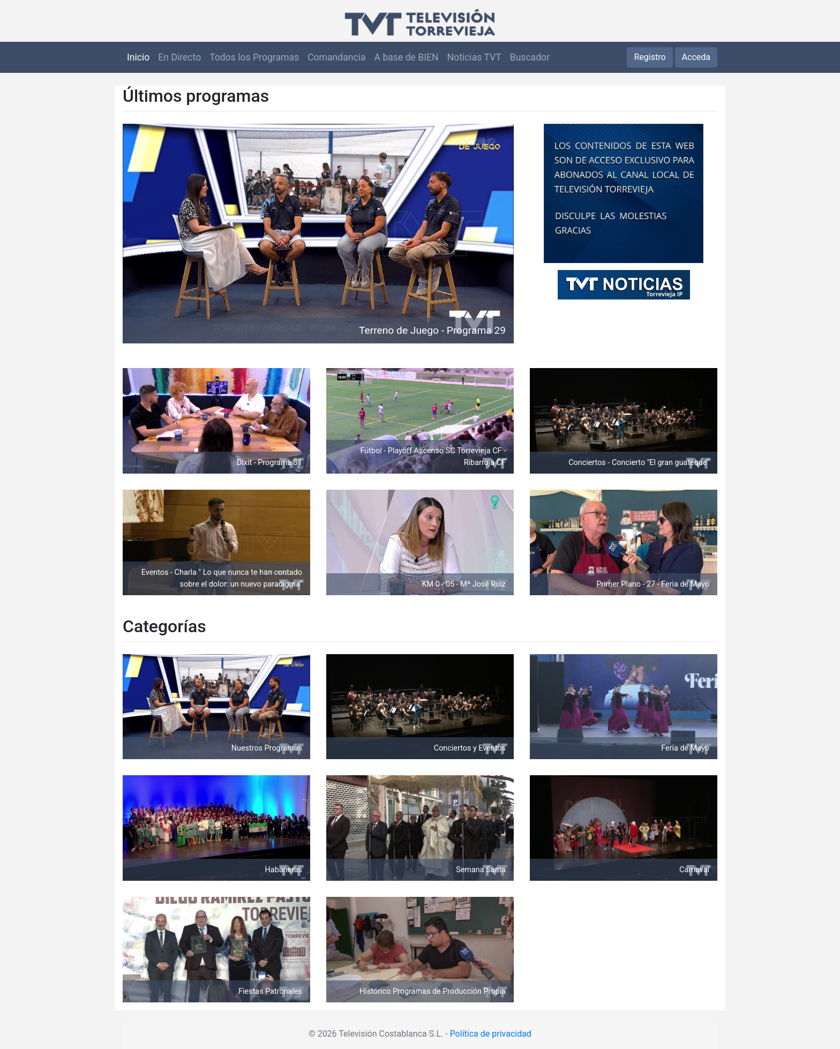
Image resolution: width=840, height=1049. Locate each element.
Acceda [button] (696, 57)
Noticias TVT (474, 57)
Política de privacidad (490, 1034)
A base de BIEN (406, 57)
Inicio (138, 57)
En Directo (179, 57)
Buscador (530, 57)
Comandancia (336, 57)
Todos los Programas (254, 57)
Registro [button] (649, 57)
